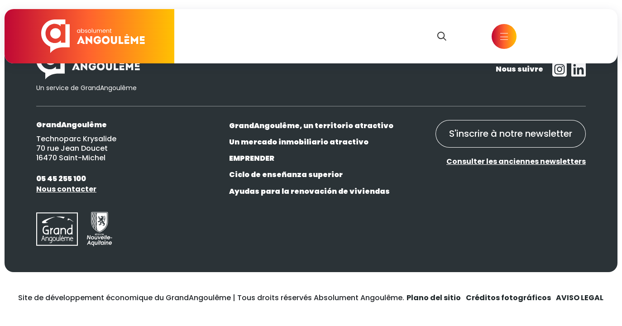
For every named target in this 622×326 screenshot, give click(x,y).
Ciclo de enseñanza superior (286, 174)
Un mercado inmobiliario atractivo (298, 142)
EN (458, 36)
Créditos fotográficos (508, 297)
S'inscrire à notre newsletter (510, 134)
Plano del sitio (434, 297)
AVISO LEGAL (579, 297)
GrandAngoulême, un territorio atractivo (311, 125)
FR (475, 36)
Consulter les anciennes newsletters (516, 162)
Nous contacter (66, 189)
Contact (552, 36)
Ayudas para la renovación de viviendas (309, 191)
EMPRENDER (251, 158)
